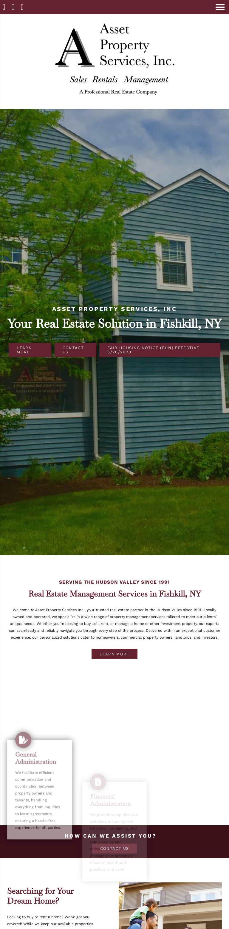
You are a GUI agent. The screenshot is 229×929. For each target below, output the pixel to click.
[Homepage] (114, 106)
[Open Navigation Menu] (220, 7)
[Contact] (23, 7)
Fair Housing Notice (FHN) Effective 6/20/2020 (153, 350)
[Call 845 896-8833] (13, 7)
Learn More (24, 350)
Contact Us (73, 350)
